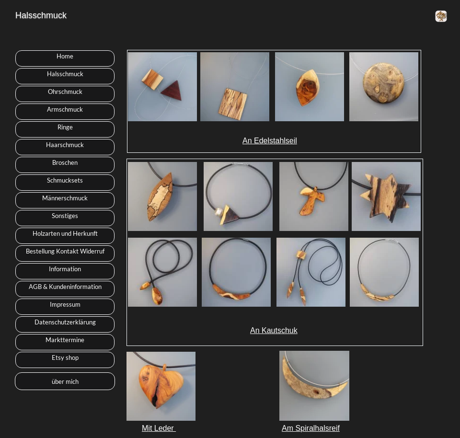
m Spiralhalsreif (313, 428)
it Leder (162, 428)
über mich (65, 381)
